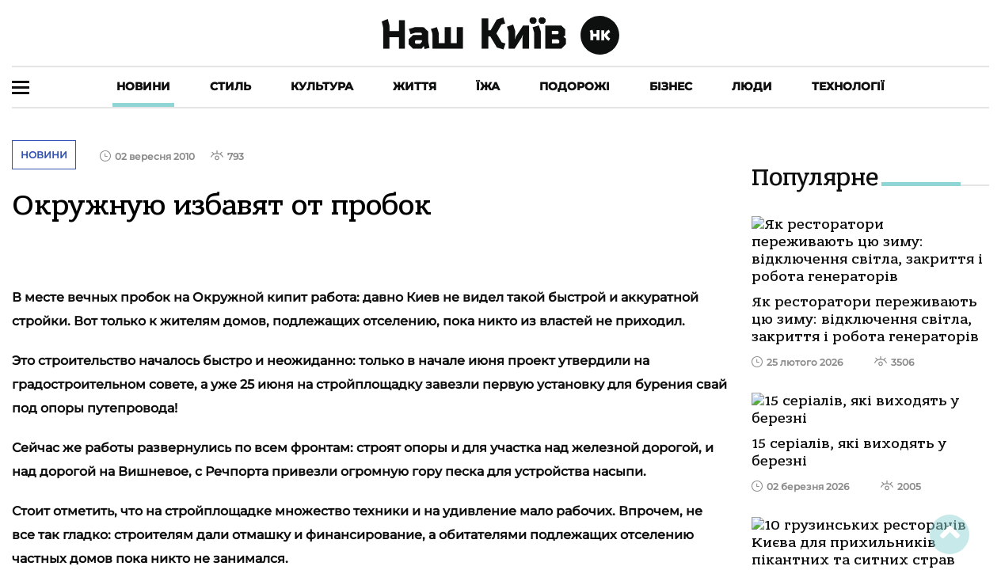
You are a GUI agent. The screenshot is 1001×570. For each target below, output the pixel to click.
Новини (143, 86)
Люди (752, 86)
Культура (322, 86)
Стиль (230, 86)
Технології (848, 86)
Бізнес (670, 86)
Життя (414, 86)
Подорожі (574, 86)
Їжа (488, 86)
